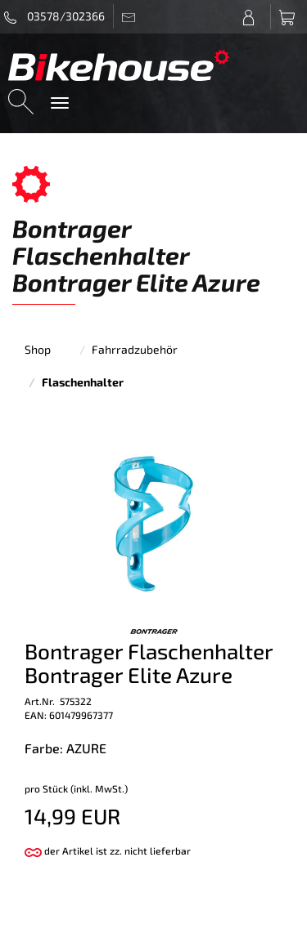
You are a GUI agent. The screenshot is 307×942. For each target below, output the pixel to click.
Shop (38, 349)
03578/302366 (54, 16)
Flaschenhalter (83, 382)
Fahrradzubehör (135, 349)
